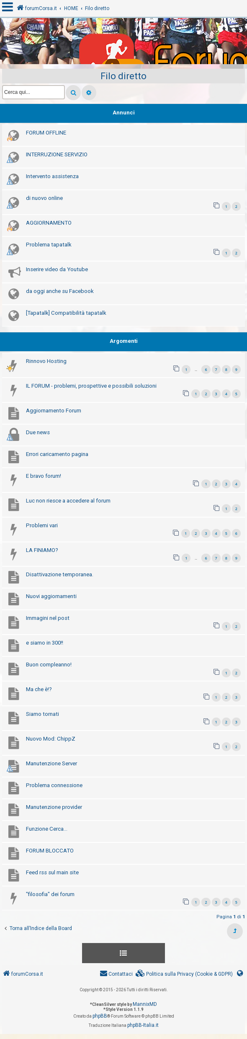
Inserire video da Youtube (57, 269)
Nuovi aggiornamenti (51, 596)
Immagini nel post (47, 618)
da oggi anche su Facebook (60, 291)
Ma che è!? (39, 689)
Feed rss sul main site (52, 872)
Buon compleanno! (49, 664)
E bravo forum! (43, 476)
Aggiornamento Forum (53, 410)
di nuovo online (44, 198)
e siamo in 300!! (44, 643)
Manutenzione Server (51, 763)
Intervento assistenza (52, 176)
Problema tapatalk (49, 244)
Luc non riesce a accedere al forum (68, 500)
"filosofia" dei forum (50, 894)
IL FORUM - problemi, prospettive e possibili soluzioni (91, 386)
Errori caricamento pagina (57, 454)
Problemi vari (42, 525)
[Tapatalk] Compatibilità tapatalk (66, 313)
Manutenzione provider (54, 807)
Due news (38, 432)
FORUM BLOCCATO (50, 850)
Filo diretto (123, 76)
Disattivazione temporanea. (59, 574)
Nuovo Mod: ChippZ (50, 739)
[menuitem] (184, 974)
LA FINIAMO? (42, 550)
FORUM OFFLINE (46, 133)
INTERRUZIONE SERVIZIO (56, 154)
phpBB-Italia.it (143, 1025)
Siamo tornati (42, 714)
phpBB (100, 1016)
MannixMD (145, 1004)
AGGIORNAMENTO (49, 223)
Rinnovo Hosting (46, 361)
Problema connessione (54, 785)
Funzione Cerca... (46, 829)
